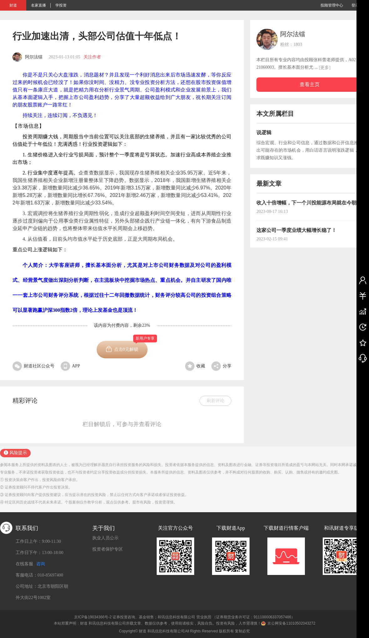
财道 (13, 5)
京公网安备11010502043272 (291, 623)
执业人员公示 (105, 538)
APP (70, 366)
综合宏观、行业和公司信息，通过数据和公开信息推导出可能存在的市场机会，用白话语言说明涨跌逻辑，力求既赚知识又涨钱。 (309, 150)
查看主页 (310, 84)
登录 (355, 5)
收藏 (195, 366)
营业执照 (203, 617)
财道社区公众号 (33, 366)
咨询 (40, 564)
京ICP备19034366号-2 (93, 617)
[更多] (325, 67)
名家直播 (38, 5)
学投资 (61, 5)
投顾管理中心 (332, 5)
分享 (221, 366)
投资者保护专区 (107, 549)
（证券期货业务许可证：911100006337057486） (253, 617)
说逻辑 (263, 132)
